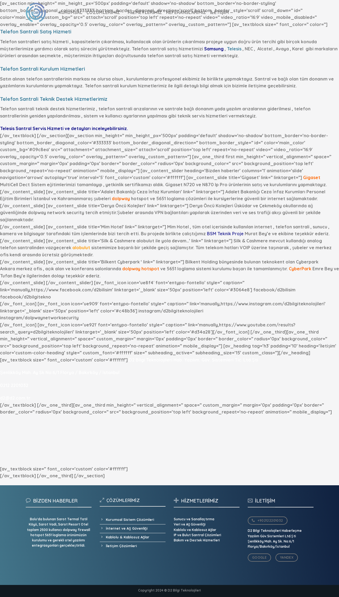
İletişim (219, 12)
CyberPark (300, 268)
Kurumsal (71, 12)
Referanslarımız (186, 12)
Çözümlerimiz (105, 12)
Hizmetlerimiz (145, 12)
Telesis (234, 48)
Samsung (214, 48)
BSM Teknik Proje (225, 233)
